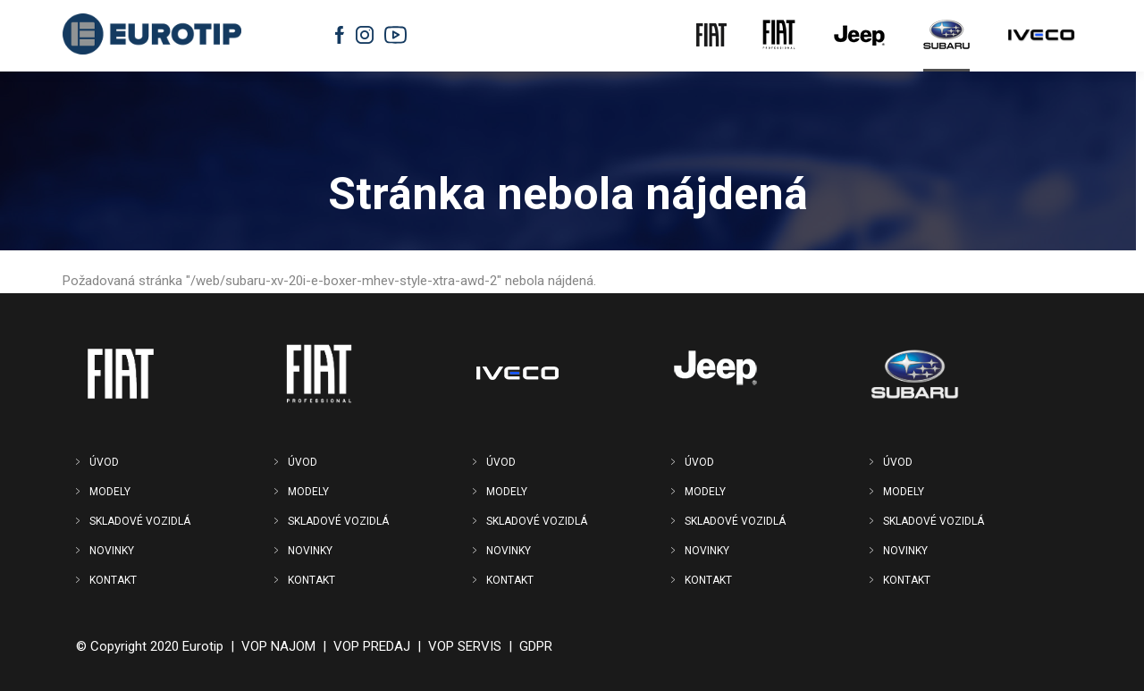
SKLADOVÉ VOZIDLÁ (139, 521)
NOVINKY (111, 550)
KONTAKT (113, 580)
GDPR (535, 646)
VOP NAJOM (278, 646)
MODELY (109, 491)
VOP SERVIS (464, 646)
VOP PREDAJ (371, 646)
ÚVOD (104, 462)
